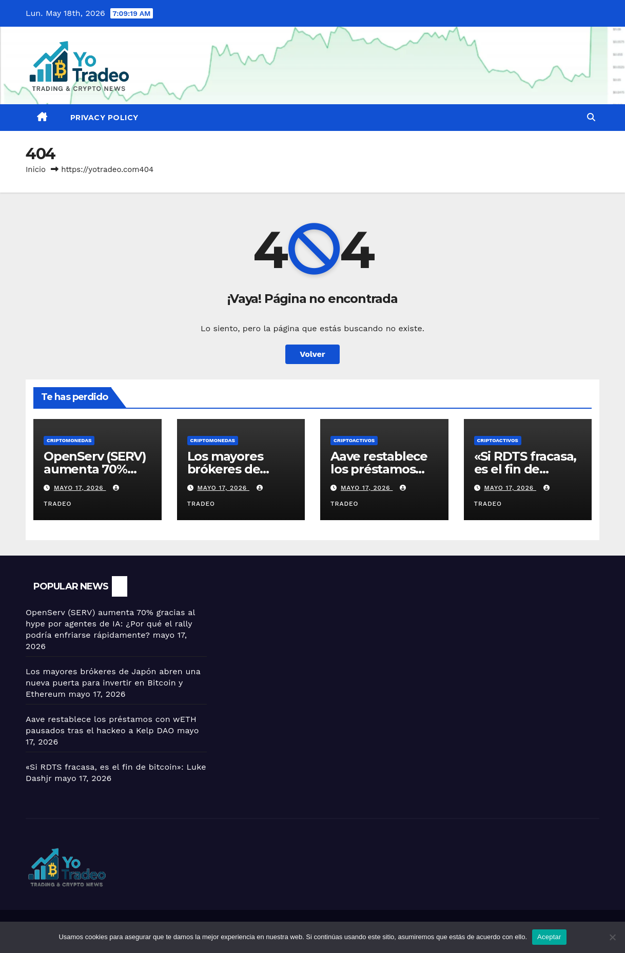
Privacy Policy (104, 117)
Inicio (36, 169)
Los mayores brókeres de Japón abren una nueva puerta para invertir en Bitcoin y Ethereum (113, 682)
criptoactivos (354, 440)
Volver (312, 354)
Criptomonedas (69, 440)
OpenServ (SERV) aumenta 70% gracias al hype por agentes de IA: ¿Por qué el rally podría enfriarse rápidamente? (110, 623)
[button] (591, 117)
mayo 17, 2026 (80, 487)
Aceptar (549, 937)
